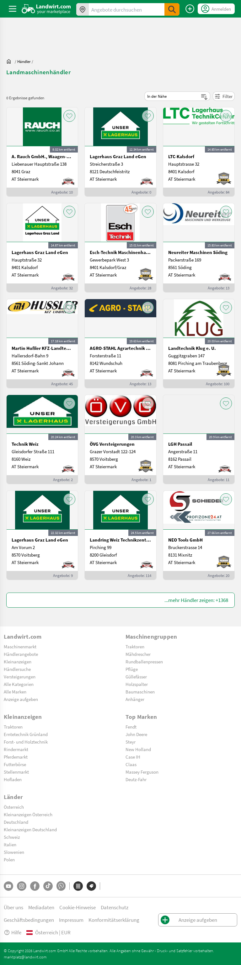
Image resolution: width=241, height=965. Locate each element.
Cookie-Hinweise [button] (77, 907)
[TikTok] (48, 886)
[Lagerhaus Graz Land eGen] (120, 151)
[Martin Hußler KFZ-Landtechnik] (42, 343)
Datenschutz (114, 907)
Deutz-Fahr (136, 779)
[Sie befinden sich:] (10, 61)
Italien (10, 844)
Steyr (131, 742)
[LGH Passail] (198, 439)
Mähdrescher (138, 654)
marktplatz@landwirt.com (25, 957)
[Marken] (91, 886)
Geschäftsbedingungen (29, 919)
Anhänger (135, 699)
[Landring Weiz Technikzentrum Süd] (120, 535)
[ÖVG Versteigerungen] (120, 439)
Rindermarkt (16, 749)
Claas (131, 764)
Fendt (131, 727)
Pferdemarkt (16, 757)
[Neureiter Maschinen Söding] (198, 247)
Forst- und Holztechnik (26, 742)
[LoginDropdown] (216, 8)
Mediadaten (41, 907)
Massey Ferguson (142, 772)
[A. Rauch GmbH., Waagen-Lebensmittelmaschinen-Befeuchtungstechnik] (42, 151)
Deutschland (16, 822)
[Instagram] (21, 886)
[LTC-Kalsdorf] (198, 151)
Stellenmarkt (16, 772)
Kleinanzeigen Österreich (28, 814)
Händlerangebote (21, 654)
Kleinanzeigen (17, 661)
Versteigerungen (19, 676)
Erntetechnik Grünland (26, 734)
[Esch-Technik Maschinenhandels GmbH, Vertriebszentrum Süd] (120, 247)
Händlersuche (17, 669)
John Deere (136, 734)
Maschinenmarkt (20, 646)
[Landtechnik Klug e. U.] (198, 343)
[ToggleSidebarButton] (12, 9)
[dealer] (24, 61)
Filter (224, 96)
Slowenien (14, 852)
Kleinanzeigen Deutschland (30, 829)
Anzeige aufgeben (21, 699)
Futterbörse (15, 764)
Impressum (71, 919)
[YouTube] (8, 886)
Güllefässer (136, 676)
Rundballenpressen (144, 661)
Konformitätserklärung (113, 919)
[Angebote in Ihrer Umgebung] (82, 9)
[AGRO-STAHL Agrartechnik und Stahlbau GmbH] (120, 343)
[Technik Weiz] (42, 439)
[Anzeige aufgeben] (190, 8)
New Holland (138, 749)
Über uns (13, 907)
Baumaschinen (140, 691)
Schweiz (12, 837)
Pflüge (132, 669)
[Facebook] (35, 886)
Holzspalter (137, 684)
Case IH (133, 757)
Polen (9, 859)
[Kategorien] (78, 886)
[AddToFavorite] (69, 116)
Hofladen (13, 779)
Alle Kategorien (19, 684)
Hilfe (12, 932)
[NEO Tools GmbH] (198, 535)
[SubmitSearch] (171, 9)
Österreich (14, 807)
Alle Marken (15, 691)
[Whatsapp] (61, 886)
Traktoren (135, 646)
